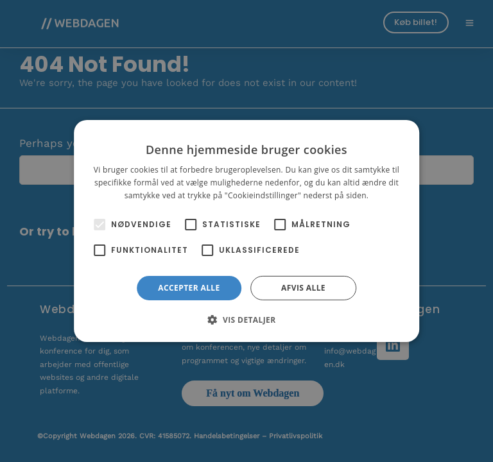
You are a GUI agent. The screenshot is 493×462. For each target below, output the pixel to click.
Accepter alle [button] (189, 287)
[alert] (246, 231)
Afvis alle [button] (303, 287)
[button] (246, 319)
